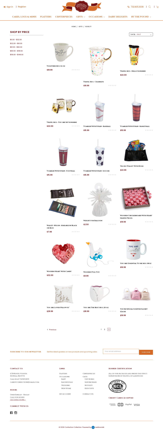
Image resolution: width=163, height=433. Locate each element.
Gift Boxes (89, 378)
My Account (65, 393)
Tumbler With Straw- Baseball (97, 126)
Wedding (65, 384)
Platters (45, 16)
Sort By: (133, 34)
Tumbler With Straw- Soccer (96, 171)
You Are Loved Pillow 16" (58, 307)
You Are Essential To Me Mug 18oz (135, 263)
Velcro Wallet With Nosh (131, 166)
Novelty (88, 27)
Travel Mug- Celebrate (93, 82)
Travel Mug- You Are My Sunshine (62, 122)
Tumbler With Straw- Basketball (135, 126)
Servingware (91, 381)
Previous (51, 329)
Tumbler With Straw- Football (61, 171)
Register (22, 6)
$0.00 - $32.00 (16, 39)
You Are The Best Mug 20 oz (95, 307)
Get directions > (18, 399)
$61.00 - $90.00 (16, 47)
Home (74, 27)
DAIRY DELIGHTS (117, 16)
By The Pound (141, 16)
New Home (66, 387)
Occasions (97, 16)
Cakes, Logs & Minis (24, 16)
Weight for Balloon (92, 220)
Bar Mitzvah (67, 381)
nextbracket (99, 426)
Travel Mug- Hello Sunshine (133, 71)
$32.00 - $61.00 (16, 43)
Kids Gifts (89, 387)
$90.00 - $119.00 (16, 51)
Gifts (80, 16)
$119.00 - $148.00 (16, 54)
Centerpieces (63, 16)
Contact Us (88, 393)
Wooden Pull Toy (91, 272)
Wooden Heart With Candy (59, 271)
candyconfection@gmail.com (24, 381)
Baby (63, 378)
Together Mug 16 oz (56, 66)
